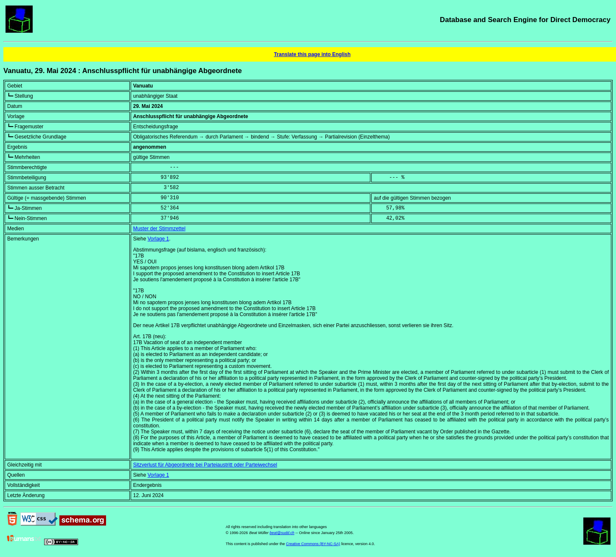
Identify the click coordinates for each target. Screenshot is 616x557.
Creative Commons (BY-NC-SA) (313, 544)
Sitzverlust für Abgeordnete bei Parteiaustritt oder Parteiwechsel (205, 465)
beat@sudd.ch (282, 533)
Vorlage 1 (158, 239)
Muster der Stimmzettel (159, 229)
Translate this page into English (312, 54)
